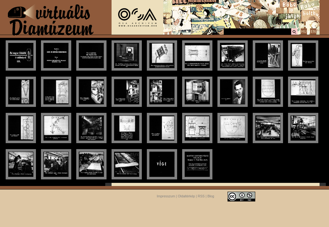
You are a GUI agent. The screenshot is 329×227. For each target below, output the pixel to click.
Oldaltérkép (186, 196)
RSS (201, 196)
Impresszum (166, 196)
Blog (210, 196)
